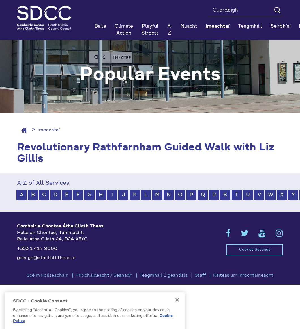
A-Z (169, 30)
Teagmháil (250, 26)
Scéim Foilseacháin (47, 275)
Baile (100, 26)
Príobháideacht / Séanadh (104, 275)
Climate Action (124, 30)
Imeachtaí (49, 130)
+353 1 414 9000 (37, 248)
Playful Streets (150, 30)
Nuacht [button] (189, 26)
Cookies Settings (254, 249)
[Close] (177, 316)
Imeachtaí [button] (217, 26)
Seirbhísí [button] (280, 26)
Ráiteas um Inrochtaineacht (243, 275)
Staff (200, 275)
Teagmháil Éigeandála (164, 275)
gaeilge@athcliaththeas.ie (46, 258)
